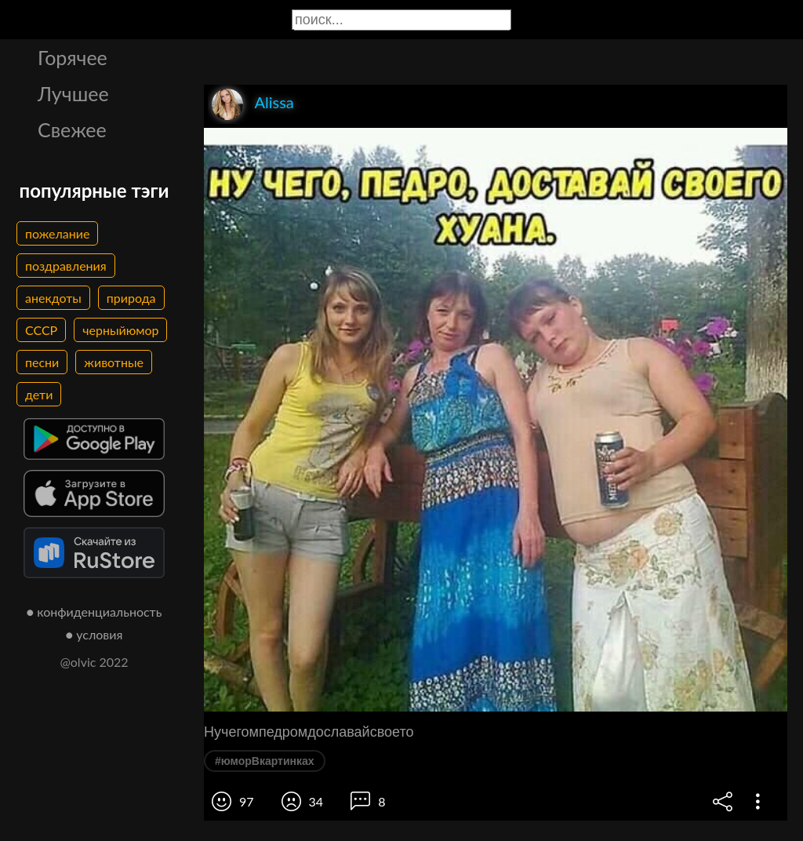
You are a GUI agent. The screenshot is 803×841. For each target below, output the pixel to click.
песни (42, 362)
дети (39, 394)
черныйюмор (120, 329)
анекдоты (53, 297)
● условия (94, 634)
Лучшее (73, 93)
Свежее (72, 129)
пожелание (57, 233)
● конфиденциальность (94, 611)
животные (114, 362)
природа (131, 297)
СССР (41, 329)
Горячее (72, 57)
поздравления (66, 265)
